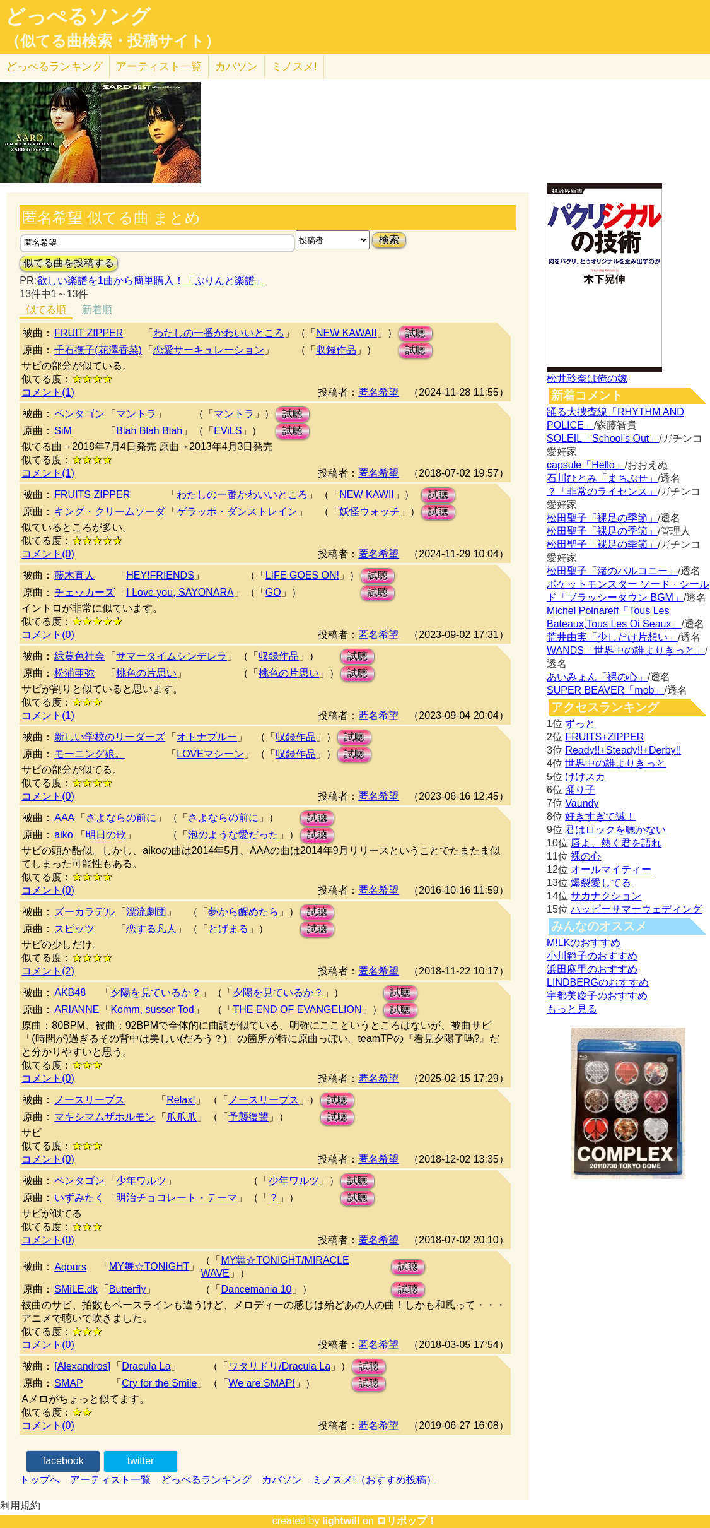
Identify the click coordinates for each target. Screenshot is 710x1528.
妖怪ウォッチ (369, 511)
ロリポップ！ (406, 1520)
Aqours (70, 1267)
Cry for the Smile (159, 1383)
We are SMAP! (261, 1383)
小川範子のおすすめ (592, 956)
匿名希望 (378, 392)
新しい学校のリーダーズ (109, 736)
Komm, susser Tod (152, 1009)
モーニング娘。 (89, 754)
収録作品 (336, 350)
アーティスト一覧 (110, 1479)
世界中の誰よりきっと (615, 763)
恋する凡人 (151, 928)
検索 (389, 239)
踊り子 (580, 790)
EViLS (228, 430)
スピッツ (74, 928)
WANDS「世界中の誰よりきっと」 (626, 650)
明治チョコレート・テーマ (176, 1197)
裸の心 (586, 856)
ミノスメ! (294, 67)
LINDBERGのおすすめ (598, 982)
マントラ (136, 413)
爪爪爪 (181, 1116)
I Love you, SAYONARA (179, 592)
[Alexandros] (82, 1366)
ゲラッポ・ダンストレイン (237, 511)
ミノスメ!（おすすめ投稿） (374, 1479)
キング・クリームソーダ (109, 511)
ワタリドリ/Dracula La (279, 1366)
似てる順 (46, 309)
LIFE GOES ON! (302, 575)
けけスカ (585, 776)
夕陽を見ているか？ (155, 992)
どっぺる (54, 67)
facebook (63, 1460)
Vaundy (581, 803)
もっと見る (572, 1009)
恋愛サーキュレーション (208, 350)
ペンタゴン (79, 413)
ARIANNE (76, 1009)
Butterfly (127, 1289)
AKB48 (70, 992)
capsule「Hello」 (586, 464)
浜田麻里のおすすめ (592, 969)
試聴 (415, 333)
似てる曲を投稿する (68, 263)
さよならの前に (121, 817)
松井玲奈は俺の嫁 (587, 378)
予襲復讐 (248, 1116)
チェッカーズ (84, 592)
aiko (63, 834)
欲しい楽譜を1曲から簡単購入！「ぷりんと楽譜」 (151, 280)
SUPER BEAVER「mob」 (605, 690)
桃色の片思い (146, 673)
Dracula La (146, 1366)
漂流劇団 (146, 911)
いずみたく (79, 1197)
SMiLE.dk (75, 1289)
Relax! (180, 1099)
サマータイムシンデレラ (171, 656)
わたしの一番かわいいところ (218, 333)
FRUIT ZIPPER (88, 333)
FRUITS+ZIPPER (604, 736)
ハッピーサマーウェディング (636, 909)
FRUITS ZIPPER (92, 494)
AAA (64, 817)
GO (273, 592)
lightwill (341, 1520)
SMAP (68, 1383)
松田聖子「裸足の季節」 (602, 517)
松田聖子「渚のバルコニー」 (612, 571)
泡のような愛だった (233, 834)
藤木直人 (74, 575)
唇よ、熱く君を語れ (616, 843)
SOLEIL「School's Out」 (603, 438)
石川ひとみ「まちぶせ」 (602, 478)
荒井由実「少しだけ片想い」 (612, 637)
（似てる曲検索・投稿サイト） (112, 41)
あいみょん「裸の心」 (597, 677)
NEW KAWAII (346, 333)
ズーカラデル (84, 911)
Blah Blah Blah (149, 430)
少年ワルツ (141, 1180)
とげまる (228, 928)
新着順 (97, 309)
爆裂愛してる (601, 882)
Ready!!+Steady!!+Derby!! (623, 750)
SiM (63, 430)
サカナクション (606, 896)
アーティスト (159, 67)
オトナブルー (207, 736)
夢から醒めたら (243, 911)
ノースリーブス (89, 1099)
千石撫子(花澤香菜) (98, 350)
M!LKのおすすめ (583, 942)
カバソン (236, 67)
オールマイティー (611, 869)
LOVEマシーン (210, 754)
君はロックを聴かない (615, 829)
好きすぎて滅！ (600, 816)
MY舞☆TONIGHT (149, 1266)
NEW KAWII (366, 494)
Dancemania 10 (256, 1289)
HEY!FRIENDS (160, 575)
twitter (140, 1460)
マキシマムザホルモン (104, 1116)
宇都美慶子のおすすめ (597, 995)
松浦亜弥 (74, 673)
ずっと (580, 723)
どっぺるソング (78, 16)
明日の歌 (106, 834)
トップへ (40, 1479)
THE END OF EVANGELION (297, 1009)
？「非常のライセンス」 (602, 491)
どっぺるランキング (206, 1479)
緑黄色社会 (79, 656)
